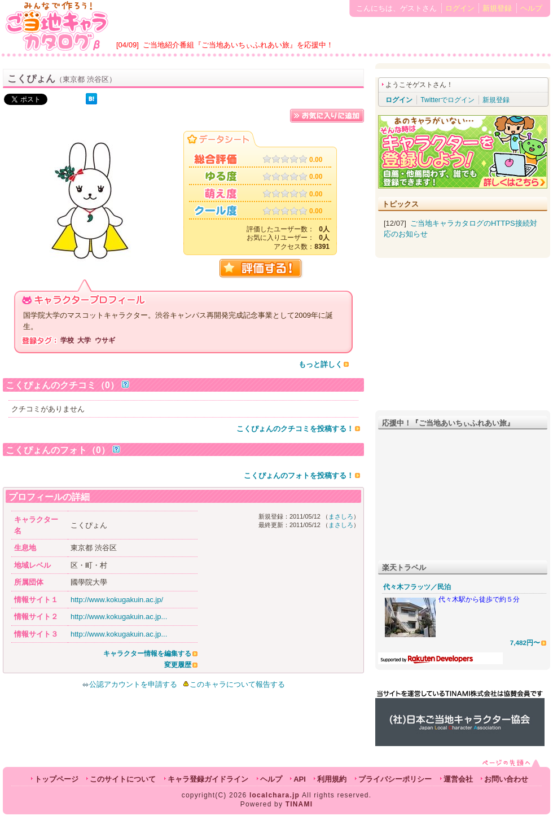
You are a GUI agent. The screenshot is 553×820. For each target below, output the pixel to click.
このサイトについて (123, 779)
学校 (67, 340)
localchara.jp (274, 795)
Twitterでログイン (447, 100)
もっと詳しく (321, 364)
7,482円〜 (525, 642)
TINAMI (299, 804)
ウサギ (105, 340)
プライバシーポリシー (395, 779)
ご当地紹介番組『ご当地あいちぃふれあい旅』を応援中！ (238, 45)
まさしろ (340, 516)
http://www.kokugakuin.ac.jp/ (117, 599)
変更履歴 (177, 665)
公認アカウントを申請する (129, 684)
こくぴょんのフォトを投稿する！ (299, 475)
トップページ (56, 779)
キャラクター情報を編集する (147, 653)
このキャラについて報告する (237, 684)
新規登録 (497, 8)
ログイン (460, 8)
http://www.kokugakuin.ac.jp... (119, 616)
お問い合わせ (506, 779)
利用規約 (331, 779)
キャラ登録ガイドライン (208, 779)
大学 (84, 340)
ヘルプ (531, 8)
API (299, 779)
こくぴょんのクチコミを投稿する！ (295, 428)
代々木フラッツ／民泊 (417, 587)
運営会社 (458, 779)
